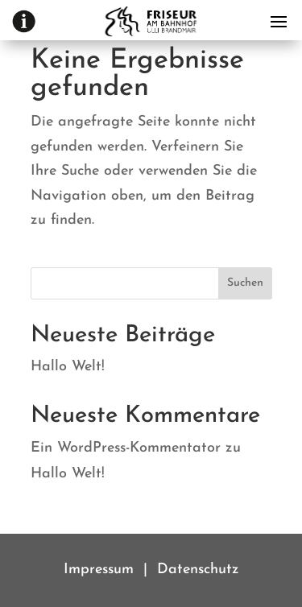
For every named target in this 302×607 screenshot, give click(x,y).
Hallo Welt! (68, 366)
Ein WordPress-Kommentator (126, 448)
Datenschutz (198, 569)
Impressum (99, 569)
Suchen (245, 283)
